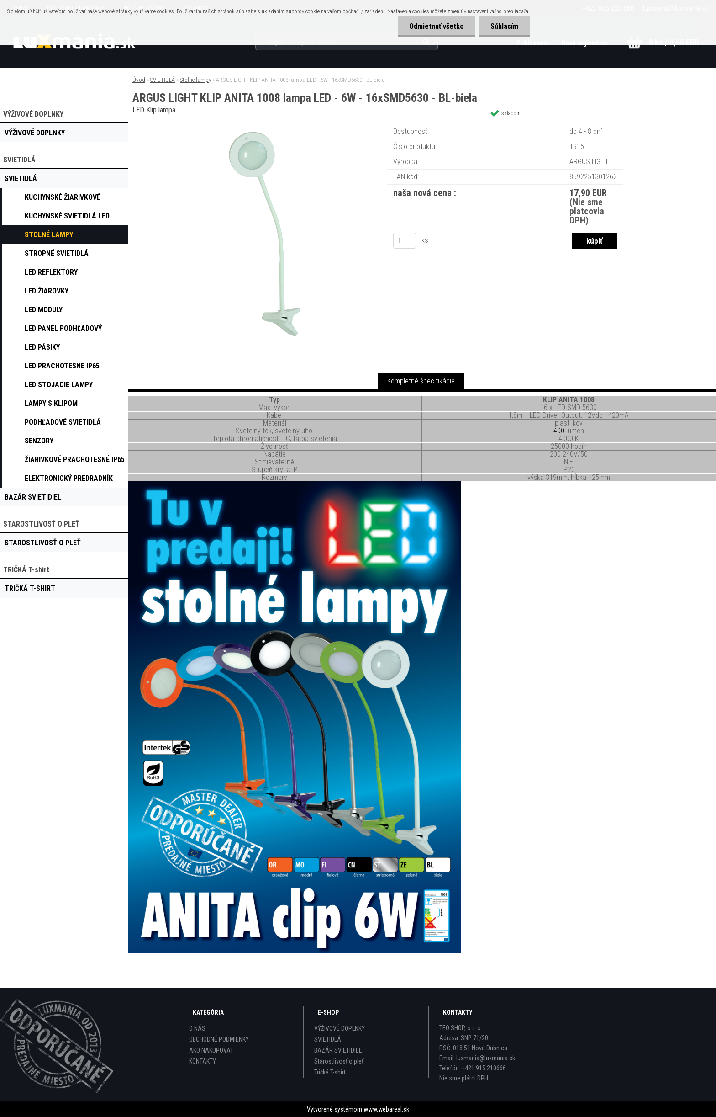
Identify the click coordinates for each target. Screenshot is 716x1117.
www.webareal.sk (386, 1109)
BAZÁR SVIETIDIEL (338, 1050)
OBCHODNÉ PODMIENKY (219, 1039)
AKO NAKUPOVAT (211, 1050)
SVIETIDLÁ (162, 79)
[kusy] (404, 241)
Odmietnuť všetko (436, 26)
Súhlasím (504, 26)
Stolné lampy (195, 79)
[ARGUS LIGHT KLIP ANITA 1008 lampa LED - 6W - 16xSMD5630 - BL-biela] (274, 125)
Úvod (138, 79)
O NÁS (197, 1028)
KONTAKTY (202, 1061)
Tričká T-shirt (330, 1072)
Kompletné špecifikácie (421, 381)
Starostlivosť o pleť (338, 1061)
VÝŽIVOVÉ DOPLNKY (339, 1028)
